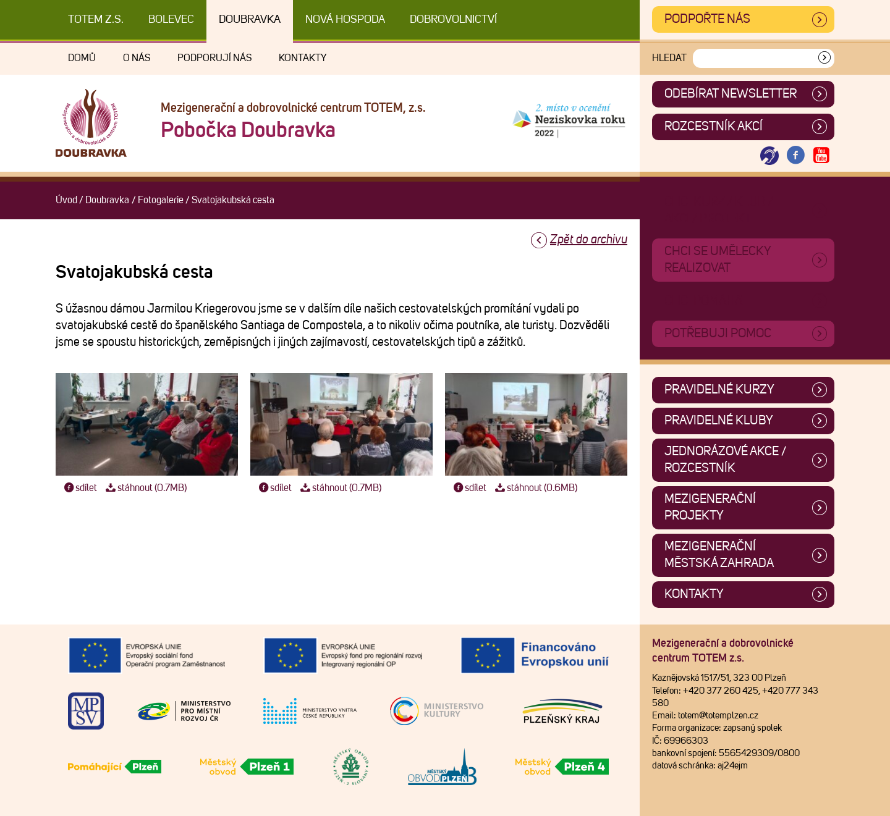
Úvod (66, 200)
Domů (82, 58)
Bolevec (171, 19)
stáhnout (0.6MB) (535, 488)
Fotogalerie (161, 200)
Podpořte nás (707, 19)
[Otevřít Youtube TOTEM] (821, 156)
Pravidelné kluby (718, 420)
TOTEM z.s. (96, 19)
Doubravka (250, 19)
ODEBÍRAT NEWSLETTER (730, 94)
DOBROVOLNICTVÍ (453, 19)
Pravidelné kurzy (719, 390)
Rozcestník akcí (713, 126)
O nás (136, 58)
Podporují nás (214, 58)
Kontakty (302, 58)
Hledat (669, 58)
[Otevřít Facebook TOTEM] (795, 156)
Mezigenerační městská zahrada (719, 555)
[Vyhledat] (824, 58)
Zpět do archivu (588, 239)
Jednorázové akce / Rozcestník (725, 459)
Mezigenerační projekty (710, 507)
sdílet (79, 488)
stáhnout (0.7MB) (144, 488)
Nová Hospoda (345, 19)
